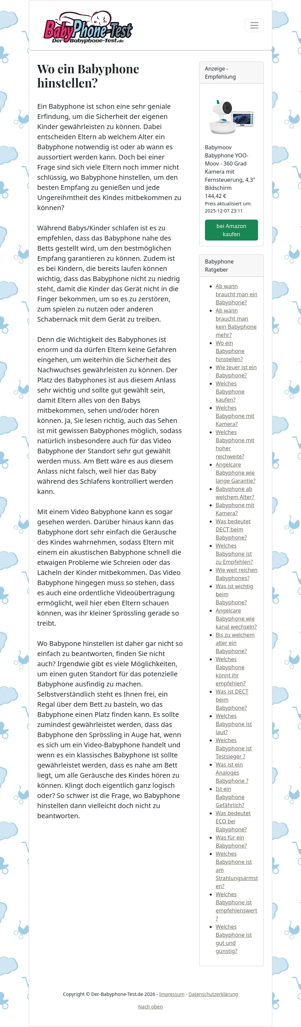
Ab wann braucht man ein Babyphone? (237, 294)
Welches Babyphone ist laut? (234, 724)
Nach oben (150, 1006)
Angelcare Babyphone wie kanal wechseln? (236, 618)
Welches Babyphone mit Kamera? (235, 416)
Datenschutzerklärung (213, 994)
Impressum (172, 994)
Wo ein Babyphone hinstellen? (230, 351)
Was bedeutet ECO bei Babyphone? (233, 821)
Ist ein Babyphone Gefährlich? (230, 797)
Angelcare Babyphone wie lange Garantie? (236, 472)
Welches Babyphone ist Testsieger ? (234, 748)
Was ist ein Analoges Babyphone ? (232, 772)
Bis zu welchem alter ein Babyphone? (235, 643)
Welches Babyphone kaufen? (230, 391)
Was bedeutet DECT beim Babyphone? (233, 529)
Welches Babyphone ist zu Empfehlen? (234, 554)
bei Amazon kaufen (231, 230)
